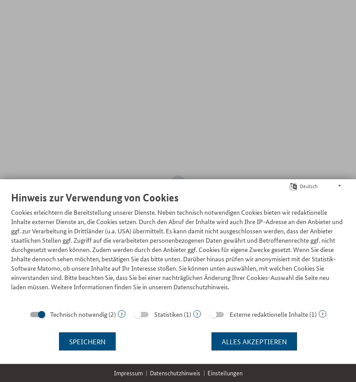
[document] (178, 248)
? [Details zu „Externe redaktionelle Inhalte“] (322, 314)
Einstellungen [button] (225, 373)
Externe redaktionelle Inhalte (269, 314)
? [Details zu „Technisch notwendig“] (122, 314)
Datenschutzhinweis (175, 373)
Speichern (87, 341)
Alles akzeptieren (254, 341)
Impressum (128, 373)
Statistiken (168, 314)
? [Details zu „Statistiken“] (197, 314)
